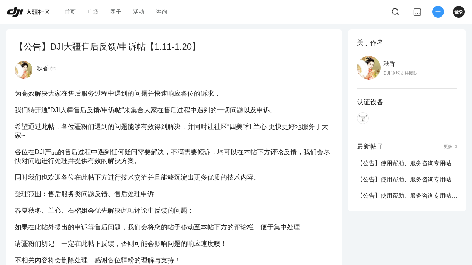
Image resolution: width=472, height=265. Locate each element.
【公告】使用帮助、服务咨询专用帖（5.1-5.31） (407, 163)
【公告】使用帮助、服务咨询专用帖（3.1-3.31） (407, 195)
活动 (138, 11)
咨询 (161, 11)
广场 (92, 11)
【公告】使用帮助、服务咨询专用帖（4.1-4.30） (407, 179)
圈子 (115, 11)
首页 (70, 11)
